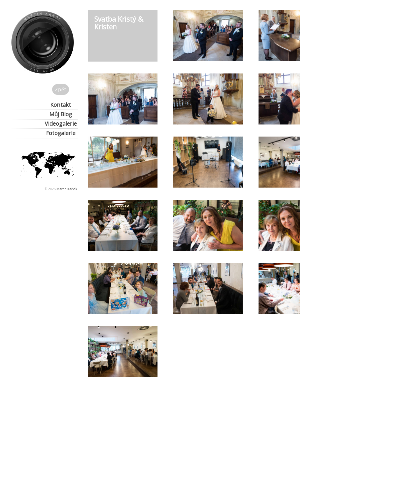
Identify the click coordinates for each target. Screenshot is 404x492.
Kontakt (60, 104)
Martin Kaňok (67, 189)
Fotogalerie (60, 133)
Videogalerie (61, 123)
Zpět (60, 89)
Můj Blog (60, 114)
